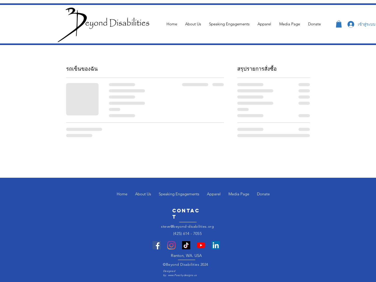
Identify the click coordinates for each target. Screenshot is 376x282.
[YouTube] (201, 245)
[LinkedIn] (216, 245)
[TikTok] (186, 245)
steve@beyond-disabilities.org (187, 226)
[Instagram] (171, 245)
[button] (339, 23)
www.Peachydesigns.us (182, 275)
